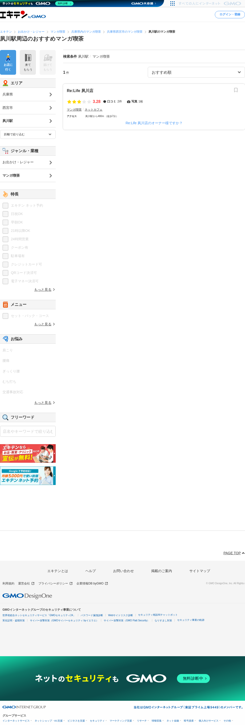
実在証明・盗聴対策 (13, 620)
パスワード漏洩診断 (92, 615)
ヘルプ (90, 571)
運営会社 (26, 583)
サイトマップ (199, 571)
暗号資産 (189, 720)
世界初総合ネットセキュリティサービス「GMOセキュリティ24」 (38, 615)
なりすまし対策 (163, 620)
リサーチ (142, 720)
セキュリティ (97, 720)
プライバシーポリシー (55, 583)
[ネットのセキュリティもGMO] (38, 3)
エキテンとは (57, 571)
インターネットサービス (16, 720)
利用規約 (8, 583)
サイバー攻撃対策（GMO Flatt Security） (126, 620)
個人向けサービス (209, 720)
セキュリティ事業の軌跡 (190, 620)
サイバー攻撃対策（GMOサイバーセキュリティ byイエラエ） (64, 620)
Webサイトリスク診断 (120, 615)
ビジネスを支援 (76, 720)
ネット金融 (173, 720)
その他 (227, 720)
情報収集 (157, 720)
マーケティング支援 (121, 720)
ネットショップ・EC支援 (49, 720)
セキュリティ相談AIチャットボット (157, 614)
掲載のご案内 (161, 571)
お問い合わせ (123, 571)
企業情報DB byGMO (92, 583)
